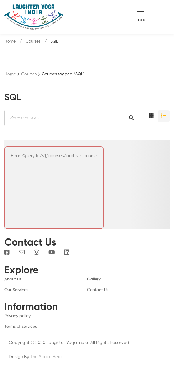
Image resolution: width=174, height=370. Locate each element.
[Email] (22, 252)
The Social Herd (46, 357)
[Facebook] (7, 252)
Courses (33, 41)
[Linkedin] (66, 252)
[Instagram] (36, 252)
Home (10, 41)
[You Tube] (51, 252)
